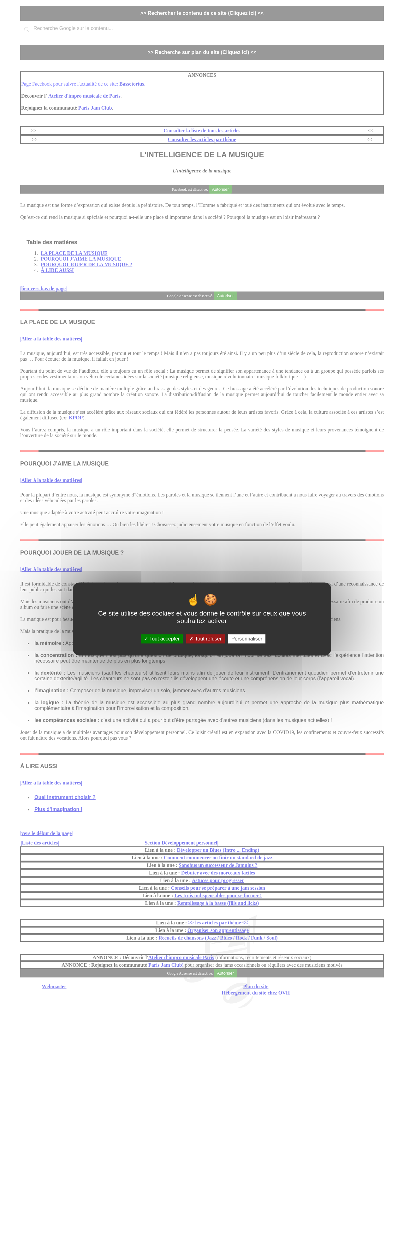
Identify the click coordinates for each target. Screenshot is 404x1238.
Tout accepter (162, 638)
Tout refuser (205, 638)
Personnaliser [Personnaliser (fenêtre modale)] (246, 638)
